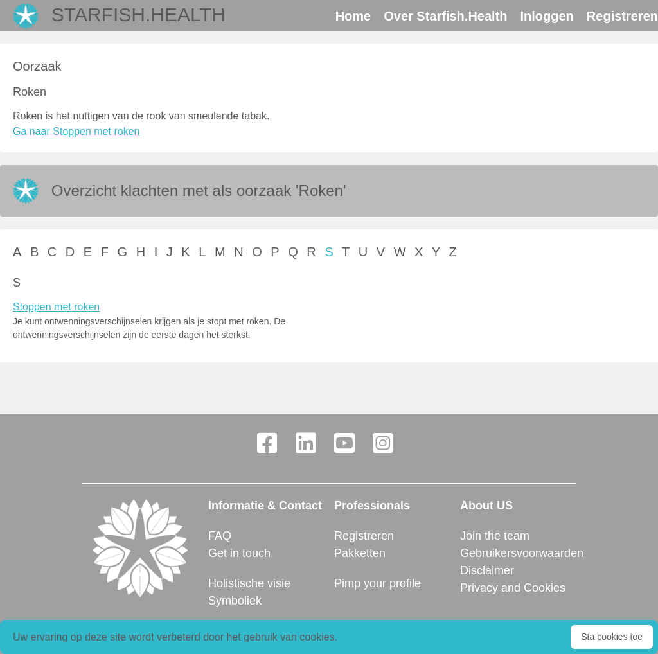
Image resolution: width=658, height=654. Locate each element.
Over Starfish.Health (445, 16)
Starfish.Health (138, 14)
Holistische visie (249, 583)
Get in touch (239, 553)
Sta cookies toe (612, 637)
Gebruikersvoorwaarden (518, 553)
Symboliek (235, 600)
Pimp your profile (377, 583)
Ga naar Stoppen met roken (76, 131)
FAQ (219, 535)
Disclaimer (487, 570)
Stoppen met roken (56, 306)
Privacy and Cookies (512, 587)
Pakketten (360, 553)
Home (353, 16)
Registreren (622, 16)
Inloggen (547, 16)
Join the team (494, 535)
